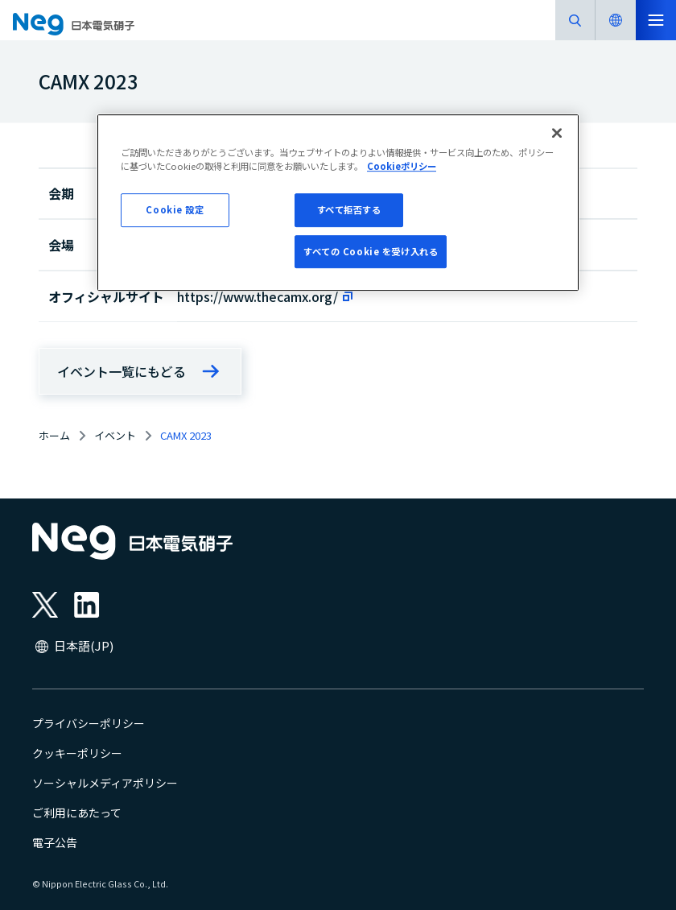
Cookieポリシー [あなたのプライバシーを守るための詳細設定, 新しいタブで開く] (401, 165)
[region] (338, 203)
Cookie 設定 (175, 209)
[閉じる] (557, 133)
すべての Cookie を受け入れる (370, 251)
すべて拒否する (349, 209)
